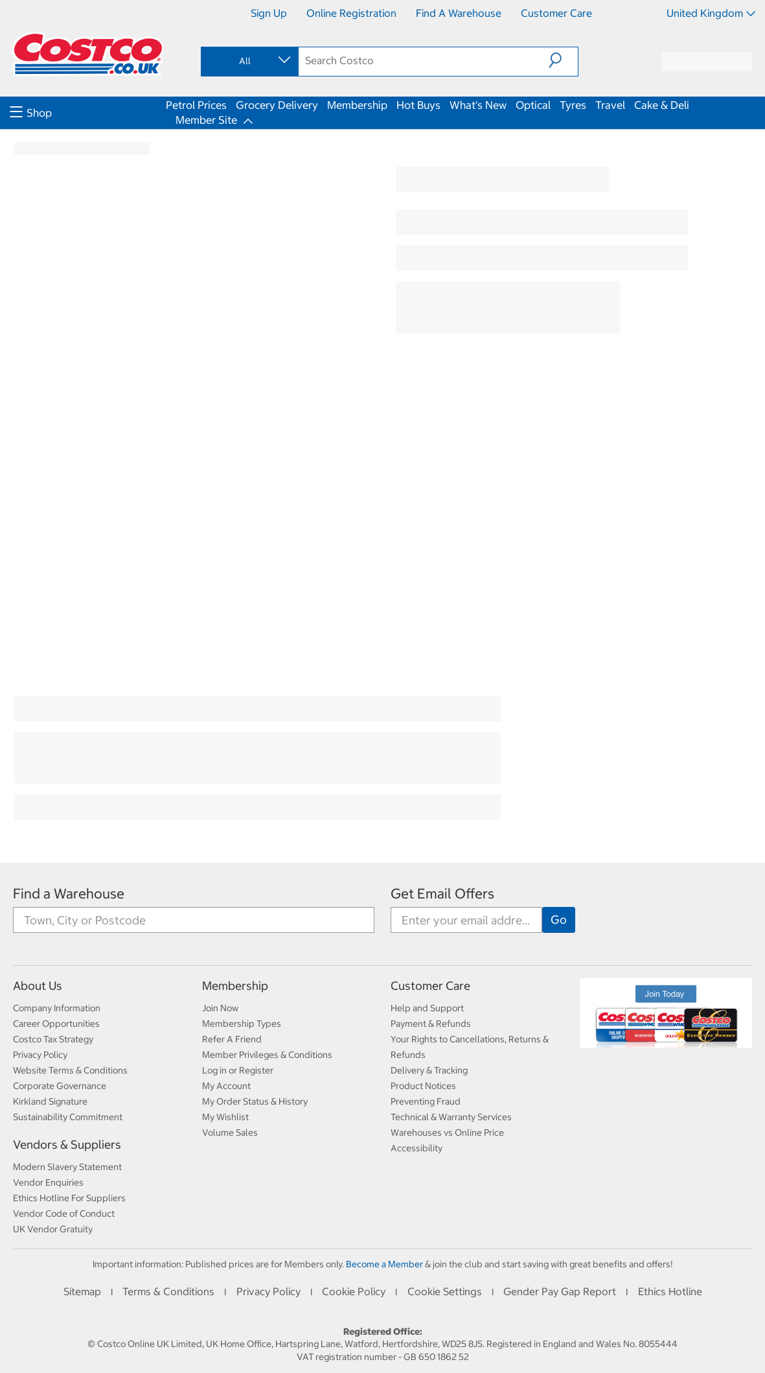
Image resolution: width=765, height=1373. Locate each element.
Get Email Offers (442, 893)
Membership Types (241, 1023)
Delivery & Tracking (429, 1070)
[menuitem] (86, 113)
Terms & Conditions (168, 1291)
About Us (37, 985)
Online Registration (351, 12)
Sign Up (269, 12)
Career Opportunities (56, 1023)
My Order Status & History (255, 1101)
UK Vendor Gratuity (53, 1229)
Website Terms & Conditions (70, 1070)
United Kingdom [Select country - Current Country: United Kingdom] (711, 12)
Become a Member (384, 1264)
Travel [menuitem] (610, 105)
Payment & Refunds (431, 1023)
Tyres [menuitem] (573, 105)
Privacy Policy (40, 1055)
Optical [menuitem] (533, 105)
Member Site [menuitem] (206, 119)
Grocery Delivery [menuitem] (277, 105)
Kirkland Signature (50, 1101)
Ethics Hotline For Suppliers (69, 1198)
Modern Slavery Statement (67, 1167)
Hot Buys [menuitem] (418, 105)
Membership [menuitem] (357, 105)
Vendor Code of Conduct (64, 1213)
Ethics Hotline (670, 1291)
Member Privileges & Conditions (267, 1055)
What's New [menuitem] (478, 105)
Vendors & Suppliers (67, 1144)
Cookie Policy (353, 1291)
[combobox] (248, 61)
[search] (424, 60)
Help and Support (427, 1008)
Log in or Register (237, 1070)
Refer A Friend (232, 1039)
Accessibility (416, 1148)
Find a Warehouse (458, 12)
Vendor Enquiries (48, 1182)
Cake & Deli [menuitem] (661, 105)
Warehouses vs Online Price (447, 1132)
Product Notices (423, 1086)
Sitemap (82, 1291)
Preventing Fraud (426, 1101)
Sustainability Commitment (67, 1117)
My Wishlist (225, 1117)
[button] (563, 60)
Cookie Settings (444, 1291)
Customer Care (556, 12)
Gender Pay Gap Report (559, 1291)
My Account (226, 1086)
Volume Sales (230, 1132)
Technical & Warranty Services (451, 1117)
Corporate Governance (59, 1086)
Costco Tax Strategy (53, 1039)
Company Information (56, 1008)
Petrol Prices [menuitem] (196, 105)
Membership (235, 985)
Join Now (220, 1008)
